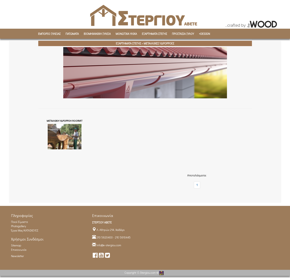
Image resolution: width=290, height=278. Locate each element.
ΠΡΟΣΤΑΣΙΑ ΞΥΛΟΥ (183, 34)
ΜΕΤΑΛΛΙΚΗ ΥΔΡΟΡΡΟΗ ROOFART (64, 120)
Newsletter (17, 256)
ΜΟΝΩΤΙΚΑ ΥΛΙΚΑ (126, 34)
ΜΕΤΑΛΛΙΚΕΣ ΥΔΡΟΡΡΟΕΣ (159, 43)
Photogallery (18, 226)
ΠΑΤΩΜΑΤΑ (72, 34)
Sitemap (16, 245)
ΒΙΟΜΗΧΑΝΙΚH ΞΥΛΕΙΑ (97, 34)
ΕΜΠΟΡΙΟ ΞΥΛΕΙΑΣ (49, 34)
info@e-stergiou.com (109, 245)
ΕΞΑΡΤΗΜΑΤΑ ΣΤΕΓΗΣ (154, 34)
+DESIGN (204, 34)
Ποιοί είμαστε (19, 222)
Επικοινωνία (18, 250)
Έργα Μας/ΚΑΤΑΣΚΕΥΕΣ (24, 230)
